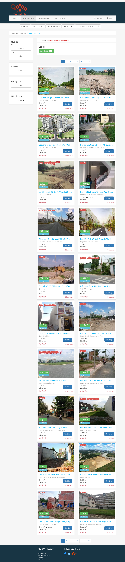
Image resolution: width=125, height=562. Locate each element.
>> (89, 61)
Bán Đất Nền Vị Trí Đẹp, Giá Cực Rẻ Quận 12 (57, 286)
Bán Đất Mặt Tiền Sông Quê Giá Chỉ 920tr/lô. (98, 98)
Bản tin (62, 18)
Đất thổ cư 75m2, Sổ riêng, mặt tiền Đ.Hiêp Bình (58, 428)
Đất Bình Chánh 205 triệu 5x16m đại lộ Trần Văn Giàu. (101, 380)
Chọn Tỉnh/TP (38, 26)
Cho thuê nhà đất (44, 18)
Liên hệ (40, 560)
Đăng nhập (98, 18)
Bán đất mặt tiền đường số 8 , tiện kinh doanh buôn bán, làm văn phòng (67, 333)
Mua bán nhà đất (28, 18)
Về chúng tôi (42, 553)
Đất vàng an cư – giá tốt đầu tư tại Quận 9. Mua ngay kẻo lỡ (62, 145)
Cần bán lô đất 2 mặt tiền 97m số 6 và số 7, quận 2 (59, 475)
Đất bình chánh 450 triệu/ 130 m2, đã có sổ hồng (58, 239)
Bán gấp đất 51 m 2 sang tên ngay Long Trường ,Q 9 (59, 522)
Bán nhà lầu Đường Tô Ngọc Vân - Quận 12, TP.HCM (101, 192)
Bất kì (21, 49)
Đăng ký (110, 18)
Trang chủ (15, 18)
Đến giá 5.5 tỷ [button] (46, 51)
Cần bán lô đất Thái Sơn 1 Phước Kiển (95, 475)
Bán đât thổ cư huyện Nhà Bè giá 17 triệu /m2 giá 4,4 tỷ (102, 522)
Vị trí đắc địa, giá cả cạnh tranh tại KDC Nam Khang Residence (64, 98)
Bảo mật (40, 557)
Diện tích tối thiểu (53, 26)
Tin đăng (67, 104)
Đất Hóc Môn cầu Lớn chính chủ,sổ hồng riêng (98, 428)
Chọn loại (25, 26)
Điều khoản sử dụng (44, 555)
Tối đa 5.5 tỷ (68, 26)
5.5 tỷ (21, 56)
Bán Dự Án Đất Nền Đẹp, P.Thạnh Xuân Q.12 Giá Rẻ (60, 380)
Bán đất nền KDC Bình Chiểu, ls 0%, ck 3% (97, 239)
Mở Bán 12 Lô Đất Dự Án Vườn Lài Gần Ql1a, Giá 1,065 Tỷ (62, 192)
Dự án (55, 18)
